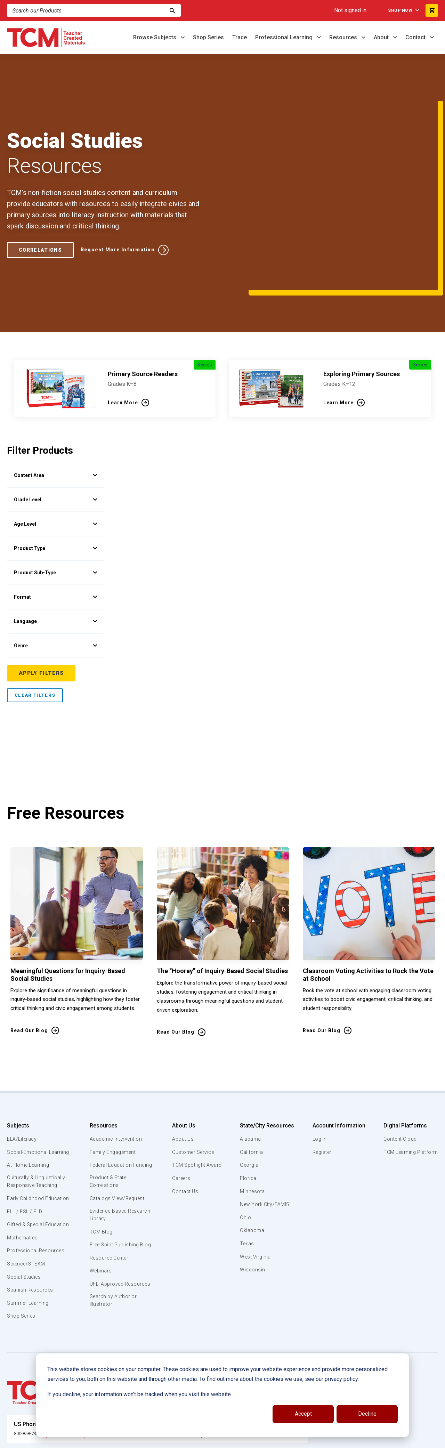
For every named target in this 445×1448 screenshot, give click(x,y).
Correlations (43, 218)
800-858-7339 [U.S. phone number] (31, 1394)
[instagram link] (419, 1440)
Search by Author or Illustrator (113, 1263)
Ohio (245, 1154)
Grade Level (55, 435)
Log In (318, 1075)
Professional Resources (37, 1212)
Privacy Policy (277, 1440)
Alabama (250, 1075)
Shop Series (208, 37)
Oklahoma (252, 1167)
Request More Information (127, 218)
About (382, 37)
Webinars (100, 1225)
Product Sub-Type (55, 508)
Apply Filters (42, 609)
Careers (180, 1114)
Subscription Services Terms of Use (209, 1440)
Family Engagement (112, 1088)
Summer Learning (29, 1264)
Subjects (18, 1062)
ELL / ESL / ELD (26, 1165)
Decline (367, 1413)
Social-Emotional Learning (28, 1092)
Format (55, 533)
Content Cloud (399, 1075)
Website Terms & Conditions (125, 1440)
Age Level (55, 460)
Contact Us (184, 1127)
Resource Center (109, 1212)
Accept (303, 1413)
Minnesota (253, 1127)
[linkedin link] (405, 1440)
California (251, 1088)
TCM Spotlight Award (196, 1101)
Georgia (249, 1101)
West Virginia (256, 1193)
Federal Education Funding (111, 1105)
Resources (343, 37)
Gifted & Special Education (27, 1181)
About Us (181, 1062)
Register (321, 1088)
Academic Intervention (116, 1075)
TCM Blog (100, 1178)
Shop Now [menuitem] (396, 10)
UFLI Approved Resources (106, 1242)
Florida (248, 1114)
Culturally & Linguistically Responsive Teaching (37, 1126)
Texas (247, 1180)
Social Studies (25, 1238)
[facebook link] (391, 1440)
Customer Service (192, 1088)
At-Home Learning (29, 1109)
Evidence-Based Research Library (109, 1160)
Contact (416, 37)
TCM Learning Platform (409, 1088)
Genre (55, 581)
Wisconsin (252, 1206)
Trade (239, 37)
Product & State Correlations (108, 1126)
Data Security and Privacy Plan (336, 1440)
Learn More (123, 338)
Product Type (55, 484)
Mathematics (23, 1199)
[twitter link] (433, 1440)
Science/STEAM (27, 1225)
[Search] (172, 10)
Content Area (55, 411)
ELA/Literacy (23, 1075)
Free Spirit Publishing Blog (114, 1194)
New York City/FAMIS (266, 1141)
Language (55, 557)
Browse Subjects (155, 37)
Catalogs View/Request (117, 1143)
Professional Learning (284, 37)
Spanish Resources (31, 1251)
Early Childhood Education (26, 1147)
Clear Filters (35, 631)
